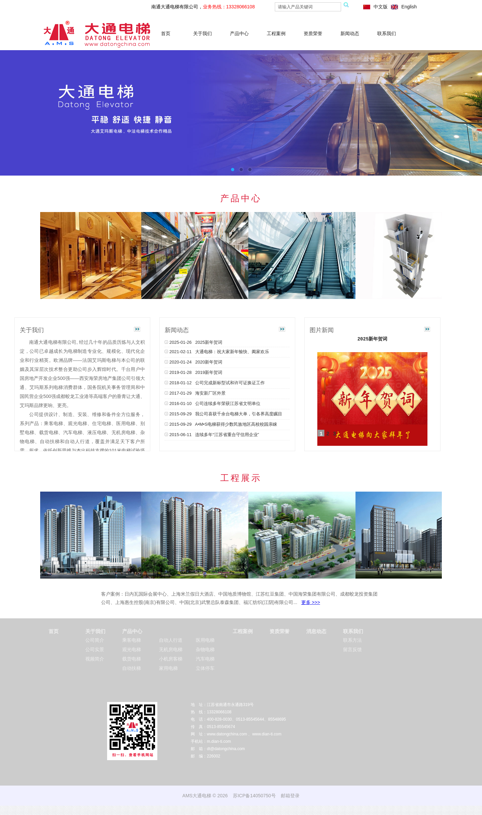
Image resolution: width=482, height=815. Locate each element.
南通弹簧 (36, 810)
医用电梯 (205, 640)
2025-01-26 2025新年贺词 (193, 342)
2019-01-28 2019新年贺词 (193, 372)
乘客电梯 (131, 640)
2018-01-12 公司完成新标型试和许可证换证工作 (215, 382)
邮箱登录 (290, 795)
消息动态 (316, 631)
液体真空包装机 (146, 810)
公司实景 (94, 649)
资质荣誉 (313, 33)
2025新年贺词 (372, 339)
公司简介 (94, 640)
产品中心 (239, 33)
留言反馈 (352, 649)
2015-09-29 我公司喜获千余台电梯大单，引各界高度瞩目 (223, 413)
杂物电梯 (205, 649)
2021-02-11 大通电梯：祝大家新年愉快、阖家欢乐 (217, 351)
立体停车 (205, 668)
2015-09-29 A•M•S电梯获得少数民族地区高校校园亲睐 (221, 424)
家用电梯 (168, 668)
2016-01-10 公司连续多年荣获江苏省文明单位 (212, 403)
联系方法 (352, 640)
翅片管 (67, 810)
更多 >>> (310, 602)
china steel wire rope (111, 810)
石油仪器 (170, 810)
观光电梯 (131, 649)
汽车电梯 (205, 658)
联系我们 (386, 33)
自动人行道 (170, 640)
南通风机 (189, 810)
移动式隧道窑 (282, 810)
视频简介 (94, 658)
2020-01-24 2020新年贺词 (193, 362)
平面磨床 (83, 810)
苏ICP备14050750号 (254, 795)
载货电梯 (131, 658)
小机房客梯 (170, 658)
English (409, 6)
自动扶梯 (131, 668)
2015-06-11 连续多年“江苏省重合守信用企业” (212, 434)
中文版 (381, 6)
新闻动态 (349, 33)
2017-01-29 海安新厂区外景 (195, 393)
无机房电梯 (170, 649)
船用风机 (260, 810)
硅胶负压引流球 (235, 810)
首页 (165, 33)
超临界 (52, 810)
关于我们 (202, 33)
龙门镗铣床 (209, 810)
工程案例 (276, 33)
